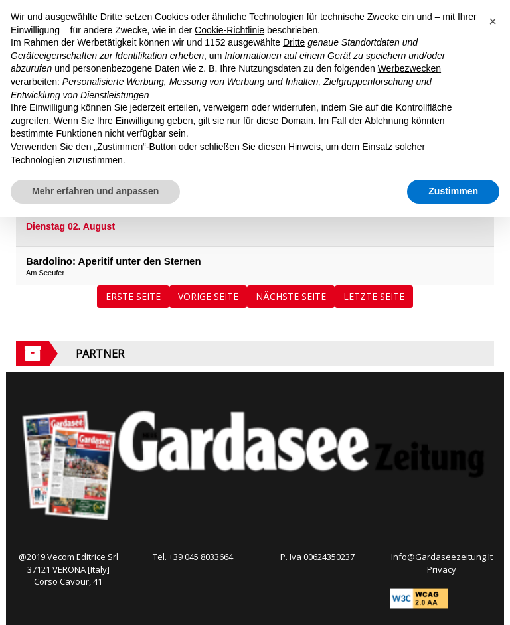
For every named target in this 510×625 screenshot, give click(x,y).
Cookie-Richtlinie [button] (229, 30)
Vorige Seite (208, 296)
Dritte (294, 42)
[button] (492, 21)
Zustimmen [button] (453, 191)
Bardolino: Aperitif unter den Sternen (113, 261)
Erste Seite (133, 296)
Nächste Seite (291, 296)
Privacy (441, 569)
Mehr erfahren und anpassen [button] (95, 191)
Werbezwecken (409, 68)
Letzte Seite (373, 296)
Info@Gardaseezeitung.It (442, 557)
